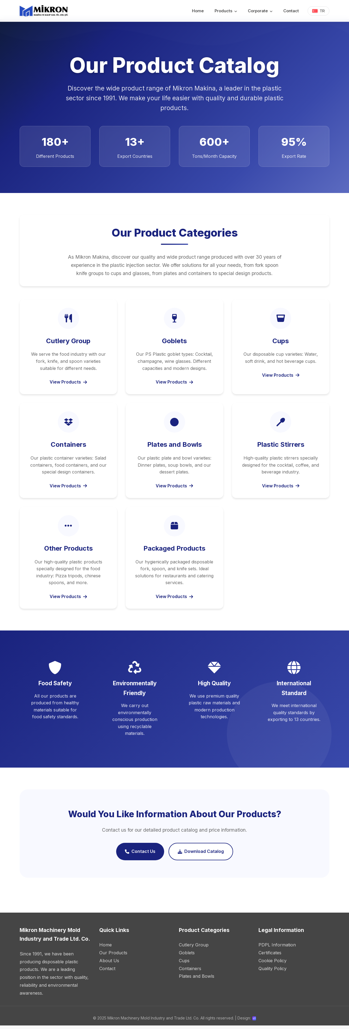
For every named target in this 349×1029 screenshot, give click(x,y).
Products (225, 10)
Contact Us (140, 855)
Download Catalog (201, 855)
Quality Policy (272, 971)
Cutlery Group (194, 948)
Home (197, 10)
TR (318, 11)
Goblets (187, 956)
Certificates (269, 956)
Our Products (113, 956)
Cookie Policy (272, 964)
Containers (190, 971)
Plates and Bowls (196, 979)
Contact (291, 10)
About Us (109, 964)
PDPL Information (277, 948)
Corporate (260, 10)
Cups (184, 964)
